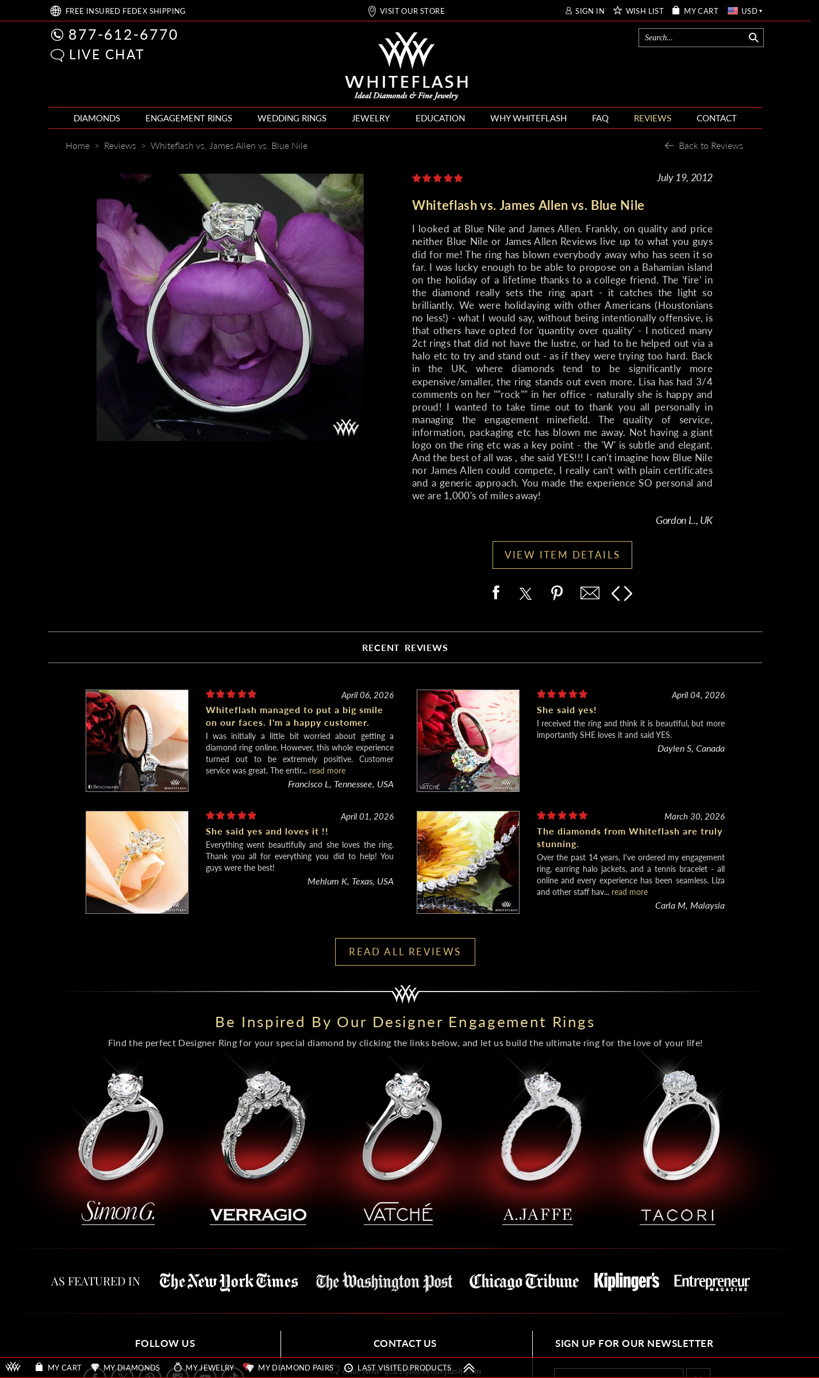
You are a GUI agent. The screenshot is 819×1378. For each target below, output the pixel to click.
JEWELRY (371, 118)
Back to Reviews (711, 145)
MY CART (701, 11)
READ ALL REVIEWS (405, 952)
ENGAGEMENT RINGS (188, 118)
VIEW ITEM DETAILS (563, 555)
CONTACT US (405, 1343)
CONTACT (717, 118)
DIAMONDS (97, 118)
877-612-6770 (123, 34)
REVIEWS (652, 118)
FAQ (600, 118)
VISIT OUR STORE (412, 11)
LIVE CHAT (107, 54)
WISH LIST (645, 11)
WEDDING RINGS (291, 118)
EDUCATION (440, 118)
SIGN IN (590, 11)
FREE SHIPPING (126, 11)
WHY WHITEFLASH (528, 118)
